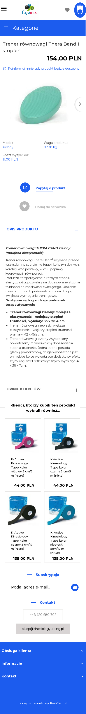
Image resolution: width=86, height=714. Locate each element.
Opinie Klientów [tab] (24, 389)
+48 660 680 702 (43, 615)
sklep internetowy (34, 703)
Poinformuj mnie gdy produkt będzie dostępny (43, 68)
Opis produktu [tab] (22, 229)
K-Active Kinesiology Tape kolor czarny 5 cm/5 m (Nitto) (60, 467)
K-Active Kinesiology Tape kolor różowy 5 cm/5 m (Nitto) (22, 467)
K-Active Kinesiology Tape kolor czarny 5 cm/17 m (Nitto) (21, 540)
